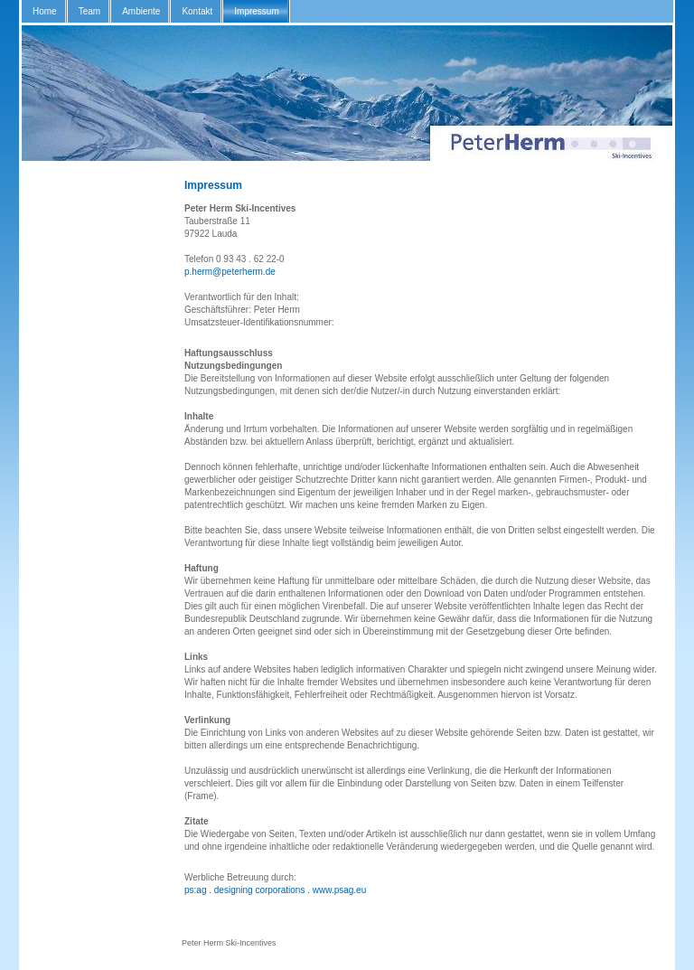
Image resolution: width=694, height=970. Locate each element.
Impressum (256, 11)
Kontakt (197, 11)
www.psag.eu (339, 890)
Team (89, 11)
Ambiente (141, 11)
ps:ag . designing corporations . (247, 890)
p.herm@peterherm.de (230, 272)
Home (45, 11)
